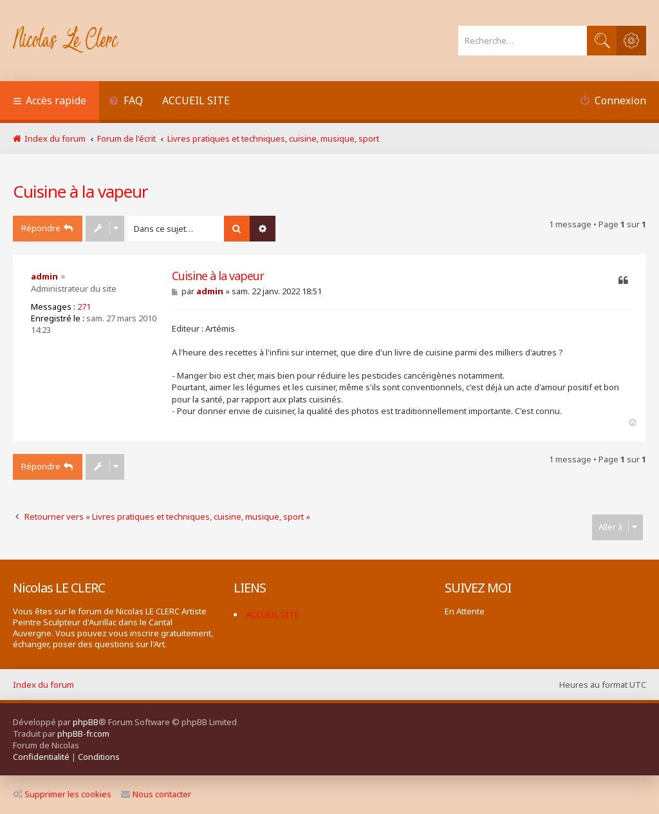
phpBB (85, 722)
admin (44, 276)
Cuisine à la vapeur (80, 191)
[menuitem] (126, 102)
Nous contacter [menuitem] (156, 794)
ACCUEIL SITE (196, 100)
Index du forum (43, 684)
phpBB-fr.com (83, 733)
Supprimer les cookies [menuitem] (62, 794)
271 (84, 306)
